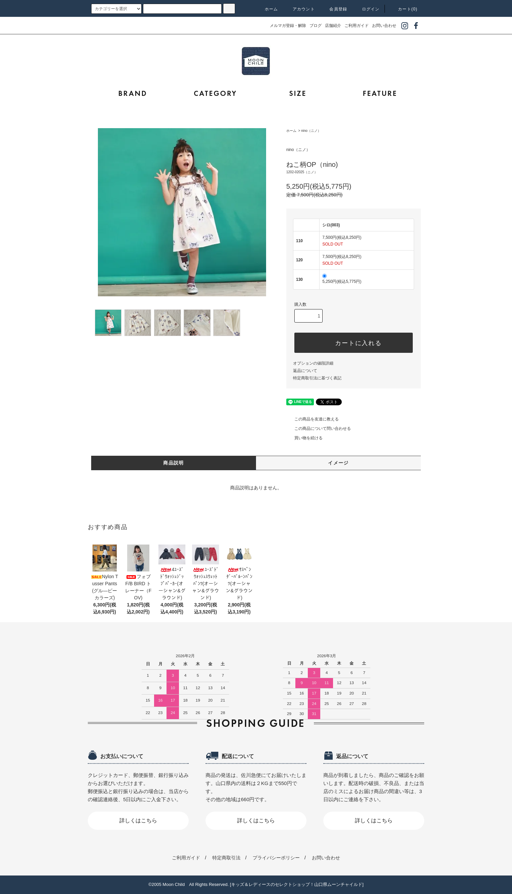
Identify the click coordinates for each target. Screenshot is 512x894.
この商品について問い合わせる (318, 428)
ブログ (315, 25)
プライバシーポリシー (276, 857)
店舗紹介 (333, 25)
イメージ (338, 462)
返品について (305, 370)
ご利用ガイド (356, 25)
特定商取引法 (226, 857)
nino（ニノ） (311, 131)
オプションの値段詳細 (313, 363)
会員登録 (334, 9)
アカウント (300, 9)
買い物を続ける (304, 438)
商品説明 (173, 462)
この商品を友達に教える (312, 419)
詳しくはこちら (138, 820)
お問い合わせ (384, 25)
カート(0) (403, 9)
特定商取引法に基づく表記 (317, 378)
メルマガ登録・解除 (288, 25)
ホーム (267, 9)
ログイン (367, 9)
